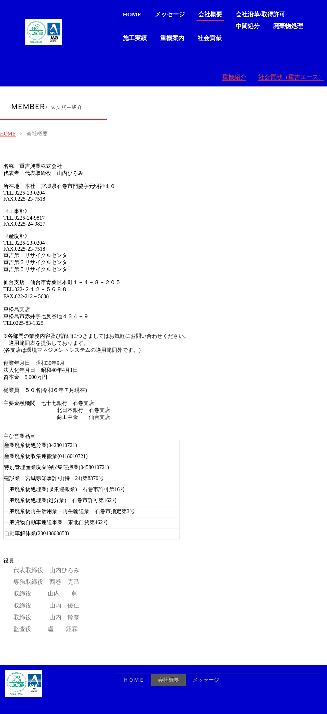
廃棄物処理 (288, 26)
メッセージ (170, 14)
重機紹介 (234, 77)
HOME (132, 14)
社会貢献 (210, 38)
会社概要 (210, 14)
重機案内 (172, 38)
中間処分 (248, 26)
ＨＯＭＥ (133, 680)
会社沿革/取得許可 (260, 14)
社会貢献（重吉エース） (291, 77)
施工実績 (135, 38)
